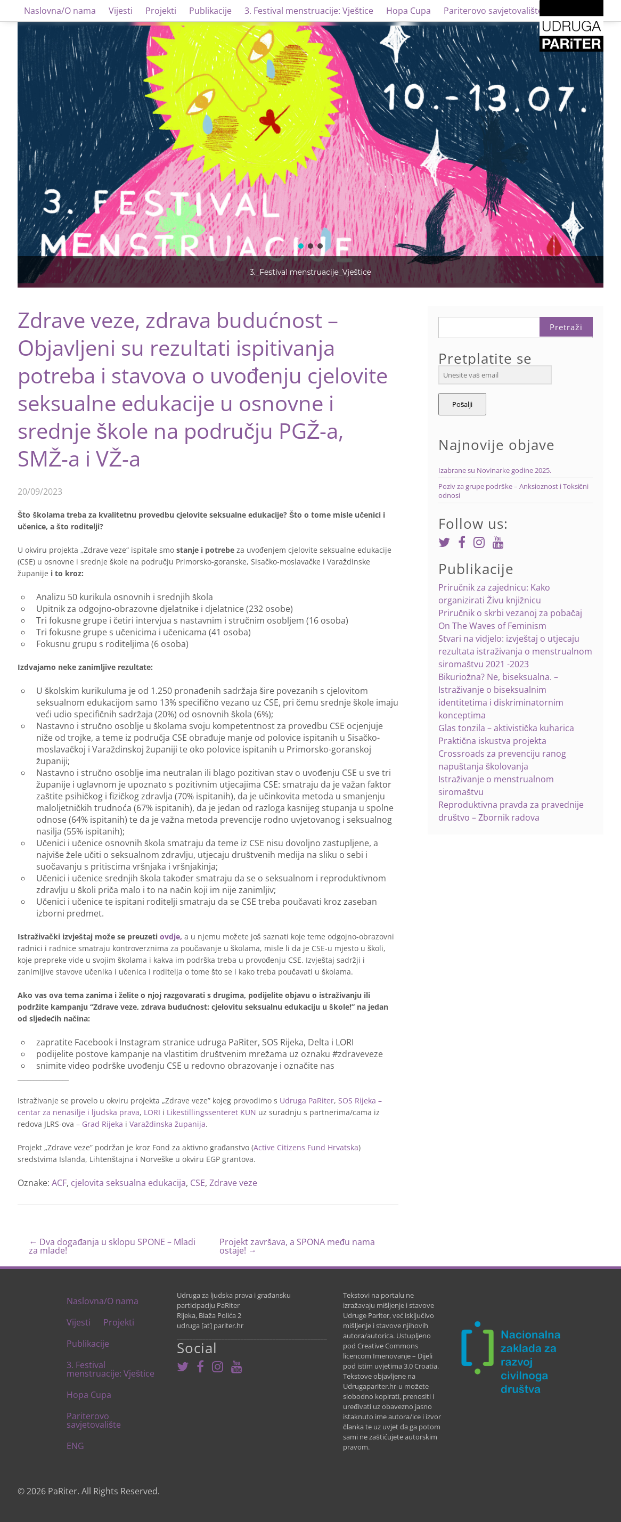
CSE (197, 1183)
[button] (301, 246)
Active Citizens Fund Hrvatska (306, 1147)
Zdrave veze (233, 1183)
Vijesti (121, 11)
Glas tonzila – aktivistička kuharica (506, 728)
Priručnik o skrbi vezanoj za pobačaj (510, 613)
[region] (310, 154)
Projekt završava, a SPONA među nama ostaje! (297, 1246)
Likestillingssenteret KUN (211, 1112)
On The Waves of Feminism (492, 626)
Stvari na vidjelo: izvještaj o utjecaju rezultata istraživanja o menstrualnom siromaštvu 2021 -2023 (515, 651)
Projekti (160, 11)
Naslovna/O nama (60, 11)
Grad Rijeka (102, 1124)
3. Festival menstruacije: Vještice (308, 11)
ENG (75, 1446)
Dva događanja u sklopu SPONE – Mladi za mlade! (112, 1246)
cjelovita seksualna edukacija (128, 1183)
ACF (59, 1183)
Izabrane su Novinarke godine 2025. (494, 470)
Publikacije (210, 11)
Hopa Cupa (408, 11)
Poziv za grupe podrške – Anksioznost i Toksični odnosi (513, 490)
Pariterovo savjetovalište (493, 11)
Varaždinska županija (167, 1124)
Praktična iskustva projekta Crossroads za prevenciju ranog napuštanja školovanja (502, 753)
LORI (152, 1112)
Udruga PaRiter (307, 1100)
